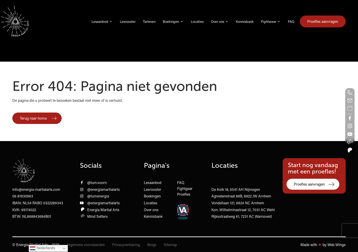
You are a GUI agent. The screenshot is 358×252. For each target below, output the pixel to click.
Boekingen (171, 21)
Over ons (217, 21)
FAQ (291, 21)
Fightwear (268, 21)
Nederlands (42, 248)
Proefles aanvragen (322, 21)
